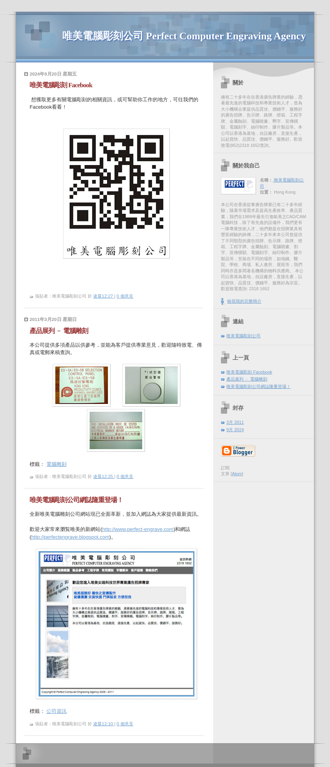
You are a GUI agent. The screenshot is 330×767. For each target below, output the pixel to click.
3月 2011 (235, 422)
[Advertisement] (263, 499)
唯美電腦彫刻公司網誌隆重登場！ (258, 386)
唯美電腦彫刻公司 (243, 335)
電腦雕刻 (56, 464)
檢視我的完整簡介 (244, 301)
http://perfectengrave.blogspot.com (70, 537)
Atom (237, 473)
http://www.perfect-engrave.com (137, 529)
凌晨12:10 (103, 723)
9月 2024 (235, 429)
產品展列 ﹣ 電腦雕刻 (246, 379)
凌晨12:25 (103, 476)
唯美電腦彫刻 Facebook (249, 372)
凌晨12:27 (103, 296)
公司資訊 (56, 711)
